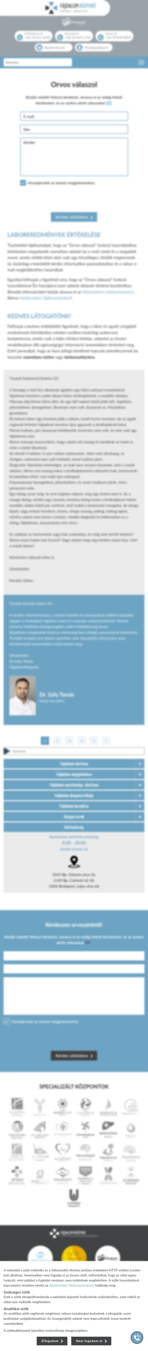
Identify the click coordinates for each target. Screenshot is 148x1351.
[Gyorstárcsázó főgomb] (137, 1337)
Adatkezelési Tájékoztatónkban (71, 1285)
